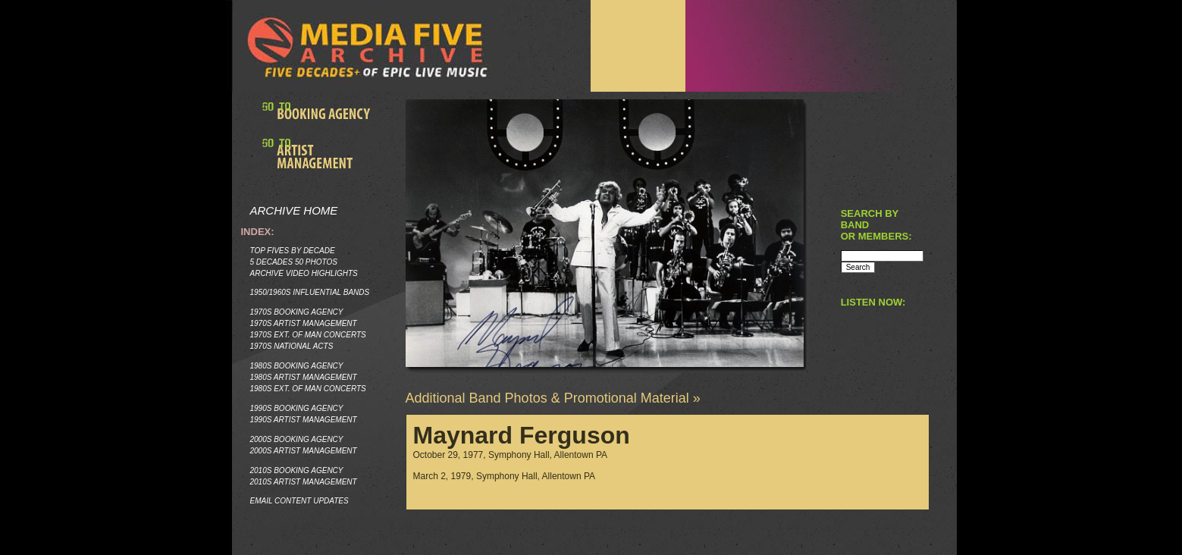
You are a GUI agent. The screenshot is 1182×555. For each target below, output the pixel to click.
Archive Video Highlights (304, 273)
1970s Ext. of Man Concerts (308, 335)
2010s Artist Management (303, 482)
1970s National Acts (292, 346)
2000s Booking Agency (296, 439)
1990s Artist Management (303, 419)
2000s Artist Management (303, 451)
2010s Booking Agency (296, 470)
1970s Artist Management (303, 323)
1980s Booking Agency (296, 366)
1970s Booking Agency (296, 312)
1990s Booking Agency (296, 408)
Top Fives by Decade (292, 250)
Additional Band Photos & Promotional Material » (553, 398)
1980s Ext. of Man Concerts (308, 388)
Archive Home (294, 210)
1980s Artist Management (303, 377)
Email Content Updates (299, 501)
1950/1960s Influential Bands (310, 292)
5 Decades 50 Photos (293, 262)
